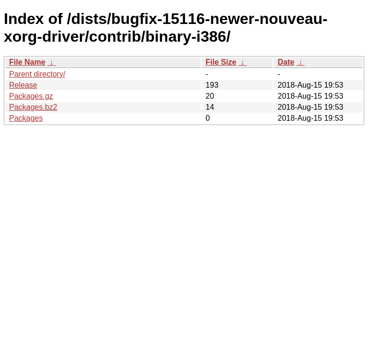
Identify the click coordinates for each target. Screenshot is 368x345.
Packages (26, 118)
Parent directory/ (37, 74)
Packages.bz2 (33, 107)
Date (285, 62)
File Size (221, 62)
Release (23, 85)
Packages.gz (31, 96)
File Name (27, 62)
